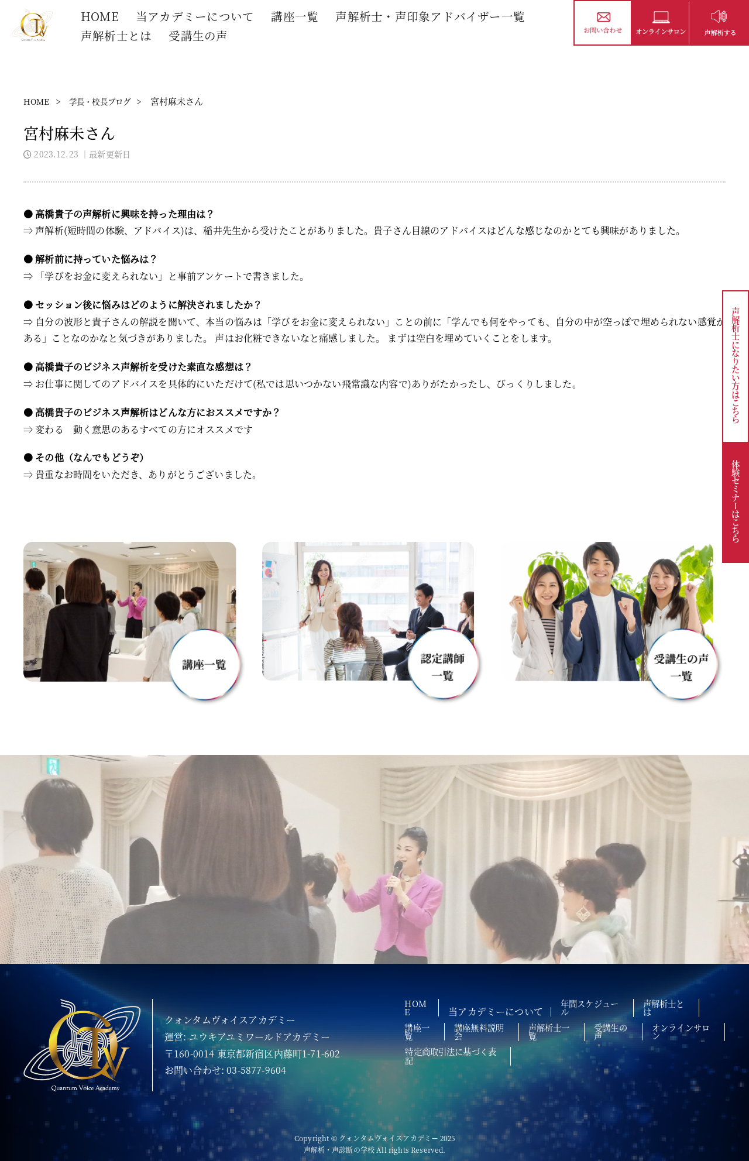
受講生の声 (199, 34)
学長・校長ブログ (108, 101)
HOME (101, 15)
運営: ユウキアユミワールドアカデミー (247, 1036)
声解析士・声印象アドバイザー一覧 (432, 15)
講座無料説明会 (494, 1024)
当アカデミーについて (197, 15)
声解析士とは (117, 34)
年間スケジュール (603, 1006)
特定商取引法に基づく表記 (554, 1042)
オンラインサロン (442, 1042)
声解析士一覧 (572, 1024)
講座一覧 (297, 15)
